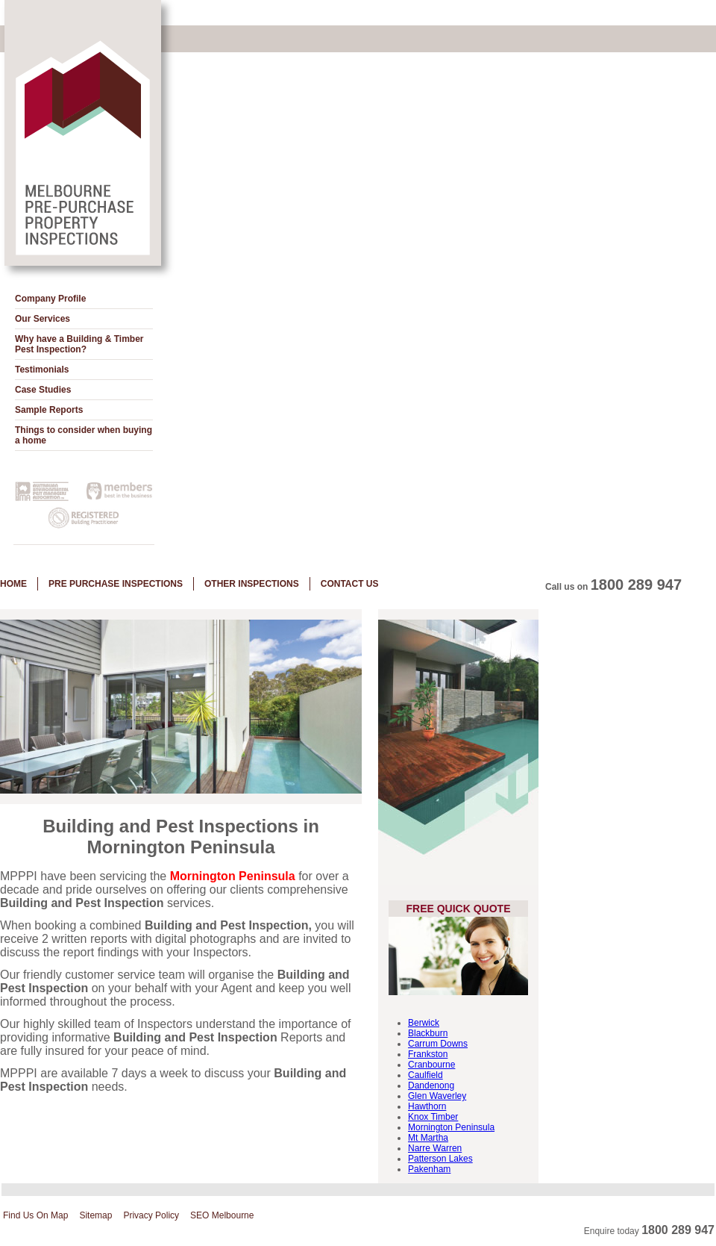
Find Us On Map (35, 1215)
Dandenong (431, 1085)
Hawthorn (427, 1106)
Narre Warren (435, 1148)
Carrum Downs (438, 1043)
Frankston (428, 1054)
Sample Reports (49, 410)
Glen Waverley (437, 1096)
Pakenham (429, 1169)
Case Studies (43, 389)
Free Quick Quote (458, 909)
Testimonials (42, 369)
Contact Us (350, 584)
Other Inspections (251, 584)
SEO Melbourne (222, 1215)
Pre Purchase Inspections (115, 584)
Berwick (423, 1023)
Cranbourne (431, 1064)
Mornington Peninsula (451, 1127)
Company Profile (50, 298)
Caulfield (425, 1075)
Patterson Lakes (440, 1158)
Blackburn (428, 1033)
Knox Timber (433, 1117)
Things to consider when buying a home (83, 435)
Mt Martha (428, 1138)
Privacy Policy (151, 1215)
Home (13, 584)
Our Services (42, 319)
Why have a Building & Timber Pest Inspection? (79, 344)
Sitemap (95, 1215)
